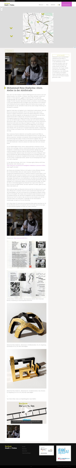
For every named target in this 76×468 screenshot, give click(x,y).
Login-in (69, 466)
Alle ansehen (9, 50)
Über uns (42, 4)
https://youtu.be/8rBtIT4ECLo (20, 238)
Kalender (53, 4)
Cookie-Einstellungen (26, 453)
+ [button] (1, 8)
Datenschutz (24, 450)
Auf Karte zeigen (60, 55)
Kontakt (23, 446)
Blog (47, 4)
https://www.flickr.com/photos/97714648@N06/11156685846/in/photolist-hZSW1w (26, 165)
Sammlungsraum (66, 4)
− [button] (1, 10)
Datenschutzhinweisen (26, 422)
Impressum (24, 448)
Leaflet (75, 47)
